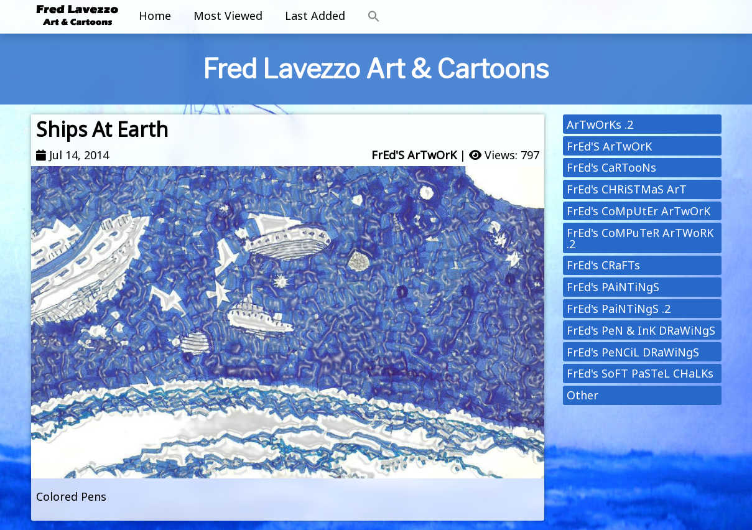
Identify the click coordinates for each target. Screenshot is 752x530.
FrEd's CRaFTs (603, 265)
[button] (373, 17)
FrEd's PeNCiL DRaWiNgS (633, 352)
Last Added (315, 15)
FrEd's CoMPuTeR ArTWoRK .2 (640, 238)
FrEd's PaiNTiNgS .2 (619, 308)
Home (155, 15)
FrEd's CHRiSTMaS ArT (627, 189)
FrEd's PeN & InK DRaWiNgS (641, 330)
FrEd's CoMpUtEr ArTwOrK (638, 210)
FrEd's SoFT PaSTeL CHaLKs (640, 373)
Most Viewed (227, 15)
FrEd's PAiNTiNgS (613, 286)
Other (582, 395)
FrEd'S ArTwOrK (414, 154)
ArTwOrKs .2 (600, 124)
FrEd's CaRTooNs (611, 167)
